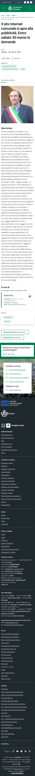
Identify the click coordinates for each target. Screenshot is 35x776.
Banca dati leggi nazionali (9, 722)
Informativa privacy (7, 661)
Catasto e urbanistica (7, 478)
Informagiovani (5, 716)
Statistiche (4, 676)
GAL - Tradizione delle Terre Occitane (12, 719)
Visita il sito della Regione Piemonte (12, 692)
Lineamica (4, 713)
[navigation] (4, 8)
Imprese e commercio (7, 490)
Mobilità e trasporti (7, 493)
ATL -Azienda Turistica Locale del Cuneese (14, 707)
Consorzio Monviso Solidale (9, 701)
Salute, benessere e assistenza (10, 496)
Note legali (4, 664)
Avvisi (3, 521)
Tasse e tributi (5, 518)
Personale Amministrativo (9, 450)
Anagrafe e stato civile (8, 469)
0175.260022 (14, 303)
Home (2, 15)
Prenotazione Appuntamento (10, 646)
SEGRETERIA (8, 295)
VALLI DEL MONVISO (7, 734)
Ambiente (4, 466)
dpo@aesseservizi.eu (11, 622)
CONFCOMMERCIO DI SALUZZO (11, 728)
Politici (3, 453)
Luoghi (3, 537)
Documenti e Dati (6, 444)
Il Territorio (4, 540)
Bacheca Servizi (6, 655)
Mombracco (4, 689)
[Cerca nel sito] (30, 8)
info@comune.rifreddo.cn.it (13, 571)
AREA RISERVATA (16, 773)
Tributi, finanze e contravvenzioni (11, 499)
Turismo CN (4, 737)
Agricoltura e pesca (7, 463)
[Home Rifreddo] (16, 8)
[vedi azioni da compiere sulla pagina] (15, 58)
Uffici (2, 441)
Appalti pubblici (5, 472)
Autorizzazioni (5, 475)
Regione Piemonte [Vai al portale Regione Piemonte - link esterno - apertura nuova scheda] (7, 2)
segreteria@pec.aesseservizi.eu (13, 625)
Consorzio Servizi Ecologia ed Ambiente (13, 704)
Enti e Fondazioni (6, 447)
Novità (8, 15)
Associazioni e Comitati (8, 552)
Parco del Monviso (6, 698)
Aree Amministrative (7, 438)
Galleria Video (5, 546)
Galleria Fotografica (7, 543)
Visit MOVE (4, 731)
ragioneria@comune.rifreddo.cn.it (17, 304)
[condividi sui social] (5, 58)
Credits (3, 670)
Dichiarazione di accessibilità (9, 637)
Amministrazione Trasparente (10, 634)
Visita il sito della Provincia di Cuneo (12, 695)
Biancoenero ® (18, 769)
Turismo (3, 502)
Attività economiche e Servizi (10, 549)
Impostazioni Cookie (7, 667)
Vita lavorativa (5, 505)
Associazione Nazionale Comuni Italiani (13, 710)
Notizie (14, 15)
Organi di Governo (6, 435)
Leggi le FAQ (5, 643)
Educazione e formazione (9, 484)
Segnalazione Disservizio (8, 649)
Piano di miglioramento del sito (10, 640)
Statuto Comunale (7, 658)
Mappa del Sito (5, 679)
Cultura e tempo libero (8, 481)
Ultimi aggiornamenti (7, 673)
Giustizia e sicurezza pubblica (10, 487)
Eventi (3, 534)
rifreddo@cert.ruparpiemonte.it (14, 569)
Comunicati (4, 524)
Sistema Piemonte (7, 725)
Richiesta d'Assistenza (8, 652)
